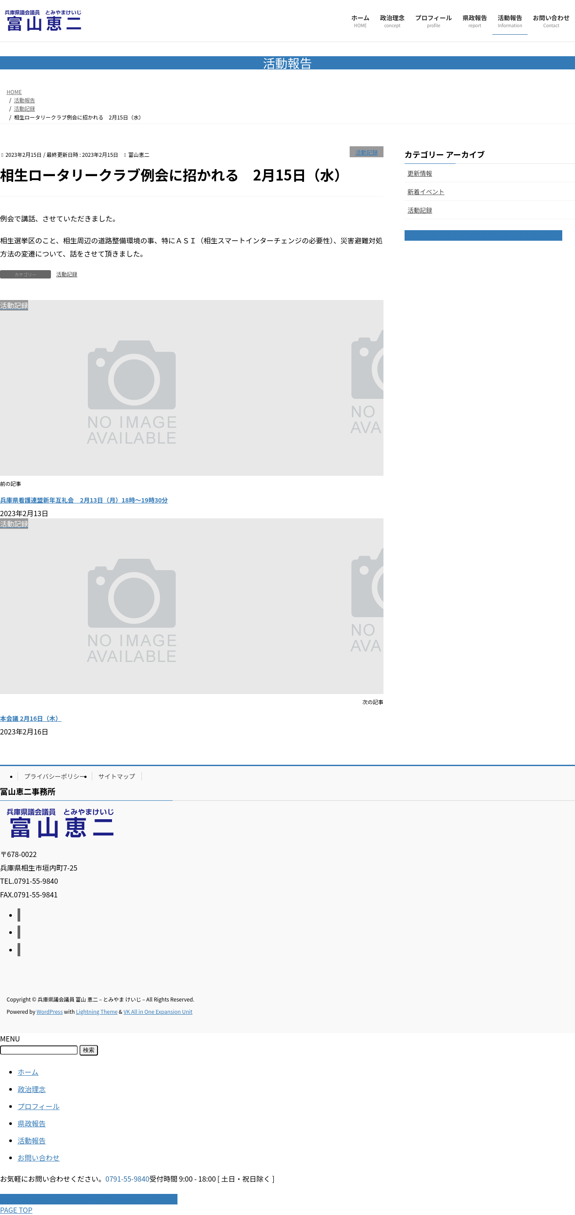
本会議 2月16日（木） (30, 718)
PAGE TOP (16, 1209)
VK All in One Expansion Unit (157, 1011)
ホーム (28, 1072)
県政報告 (32, 1123)
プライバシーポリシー (55, 776)
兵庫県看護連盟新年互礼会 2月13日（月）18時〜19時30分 (84, 499)
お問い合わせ (39, 1157)
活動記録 (366, 152)
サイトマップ (116, 776)
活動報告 (32, 1140)
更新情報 (420, 173)
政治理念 (32, 1089)
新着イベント (426, 191)
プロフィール (39, 1106)
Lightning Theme (97, 1011)
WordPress (49, 1011)
